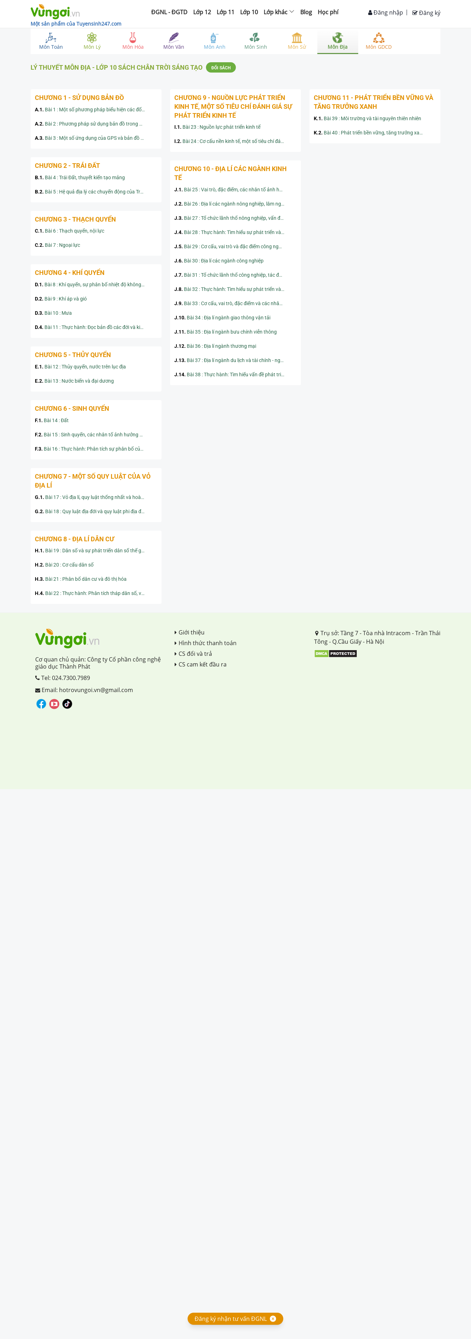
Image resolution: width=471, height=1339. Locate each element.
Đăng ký (426, 13)
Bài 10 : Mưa (53, 313)
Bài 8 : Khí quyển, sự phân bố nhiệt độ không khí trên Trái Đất (96, 284)
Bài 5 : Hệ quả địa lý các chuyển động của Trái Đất (94, 192)
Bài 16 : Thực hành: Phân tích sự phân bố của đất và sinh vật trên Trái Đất (96, 449)
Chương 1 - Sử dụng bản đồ (79, 97)
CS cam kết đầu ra (201, 664)
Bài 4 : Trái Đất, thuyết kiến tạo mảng (80, 177)
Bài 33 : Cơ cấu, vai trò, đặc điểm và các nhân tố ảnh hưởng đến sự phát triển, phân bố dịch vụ (235, 303)
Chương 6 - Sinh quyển (72, 408)
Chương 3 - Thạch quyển (75, 219)
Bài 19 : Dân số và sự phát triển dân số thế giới (90, 550)
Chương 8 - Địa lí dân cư (74, 539)
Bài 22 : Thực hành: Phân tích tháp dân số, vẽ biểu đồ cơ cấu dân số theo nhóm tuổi (96, 593)
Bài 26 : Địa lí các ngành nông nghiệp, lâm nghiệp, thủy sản (235, 204)
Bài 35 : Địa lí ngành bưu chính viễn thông (225, 332)
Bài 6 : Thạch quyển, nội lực (69, 231)
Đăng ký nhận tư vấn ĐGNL (231, 1319)
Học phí (328, 12)
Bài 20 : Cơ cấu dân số (64, 565)
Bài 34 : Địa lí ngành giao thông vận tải (222, 317)
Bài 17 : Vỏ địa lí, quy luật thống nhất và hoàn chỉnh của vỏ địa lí (96, 497)
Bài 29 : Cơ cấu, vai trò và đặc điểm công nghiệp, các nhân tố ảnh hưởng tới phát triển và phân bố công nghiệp (235, 246)
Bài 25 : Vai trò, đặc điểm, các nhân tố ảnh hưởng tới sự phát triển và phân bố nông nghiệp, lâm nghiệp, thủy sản (235, 189)
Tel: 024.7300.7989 (62, 678)
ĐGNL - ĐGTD (169, 12)
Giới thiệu (190, 632)
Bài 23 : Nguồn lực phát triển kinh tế (217, 127)
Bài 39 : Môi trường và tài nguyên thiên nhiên (367, 118)
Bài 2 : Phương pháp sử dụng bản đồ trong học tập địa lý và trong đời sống (96, 124)
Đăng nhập (385, 12)
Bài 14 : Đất (52, 420)
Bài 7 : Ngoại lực (57, 245)
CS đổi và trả (193, 654)
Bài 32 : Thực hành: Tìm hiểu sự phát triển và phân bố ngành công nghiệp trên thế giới (235, 289)
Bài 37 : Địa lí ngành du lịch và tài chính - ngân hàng (235, 360)
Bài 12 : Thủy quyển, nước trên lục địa (80, 367)
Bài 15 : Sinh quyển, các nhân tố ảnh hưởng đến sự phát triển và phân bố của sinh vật (96, 434)
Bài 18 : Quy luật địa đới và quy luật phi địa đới (90, 511)
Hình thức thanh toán (206, 643)
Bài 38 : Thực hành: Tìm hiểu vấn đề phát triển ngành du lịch (235, 374)
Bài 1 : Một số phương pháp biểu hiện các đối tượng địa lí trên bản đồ (96, 109)
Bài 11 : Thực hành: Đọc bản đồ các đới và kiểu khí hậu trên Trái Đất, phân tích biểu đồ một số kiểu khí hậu (96, 327)
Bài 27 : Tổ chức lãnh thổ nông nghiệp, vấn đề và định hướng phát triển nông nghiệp (235, 218)
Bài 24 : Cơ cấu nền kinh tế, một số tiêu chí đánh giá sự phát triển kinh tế (235, 141)
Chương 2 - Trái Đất (67, 165)
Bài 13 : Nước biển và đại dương (74, 381)
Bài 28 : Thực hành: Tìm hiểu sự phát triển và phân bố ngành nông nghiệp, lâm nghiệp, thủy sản (235, 232)
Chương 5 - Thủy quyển (73, 354)
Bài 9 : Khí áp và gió (61, 299)
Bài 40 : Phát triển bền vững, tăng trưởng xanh (369, 133)
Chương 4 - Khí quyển (70, 272)
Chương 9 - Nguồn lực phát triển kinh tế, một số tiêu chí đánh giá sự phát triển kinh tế (233, 106)
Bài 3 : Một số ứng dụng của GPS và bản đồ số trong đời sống (96, 138)
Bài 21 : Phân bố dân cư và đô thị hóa (81, 579)
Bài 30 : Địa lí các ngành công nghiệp (219, 261)
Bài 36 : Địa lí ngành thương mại (215, 346)
